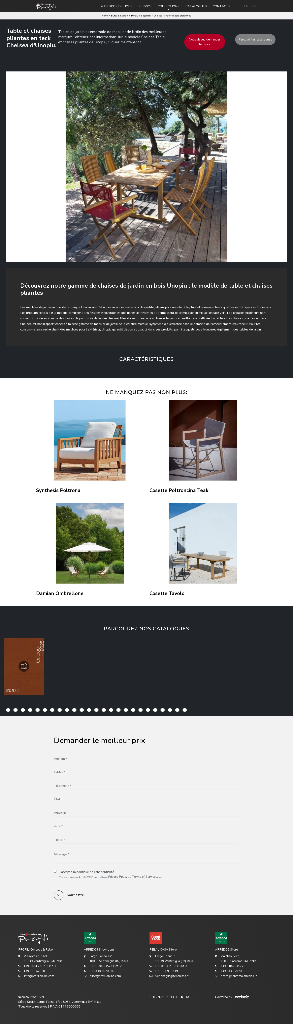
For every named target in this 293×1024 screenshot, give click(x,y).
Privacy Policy (117, 877)
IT (239, 6)
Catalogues (196, 6)
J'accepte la (86, 872)
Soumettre (69, 895)
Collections (168, 6)
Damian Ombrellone (59, 594)
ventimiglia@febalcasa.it (169, 976)
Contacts (221, 6)
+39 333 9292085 (230, 971)
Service (145, 6)
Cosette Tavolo (166, 594)
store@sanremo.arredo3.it (236, 976)
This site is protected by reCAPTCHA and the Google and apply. (110, 877)
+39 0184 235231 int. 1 (37, 966)
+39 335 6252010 (33, 971)
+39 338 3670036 (99, 971)
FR (254, 6)
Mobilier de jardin (141, 15)
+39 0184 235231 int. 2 (103, 966)
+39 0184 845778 (230, 966)
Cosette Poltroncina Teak (179, 490)
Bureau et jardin (119, 15)
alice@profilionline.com (102, 976)
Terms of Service (144, 877)
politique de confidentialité (95, 872)
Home (105, 15)
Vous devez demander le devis (204, 41)
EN (246, 6)
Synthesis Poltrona (58, 490)
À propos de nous (117, 6)
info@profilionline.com (36, 976)
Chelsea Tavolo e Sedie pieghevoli (172, 15)
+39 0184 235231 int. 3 (168, 966)
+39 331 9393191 (164, 971)
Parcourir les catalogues (255, 39)
